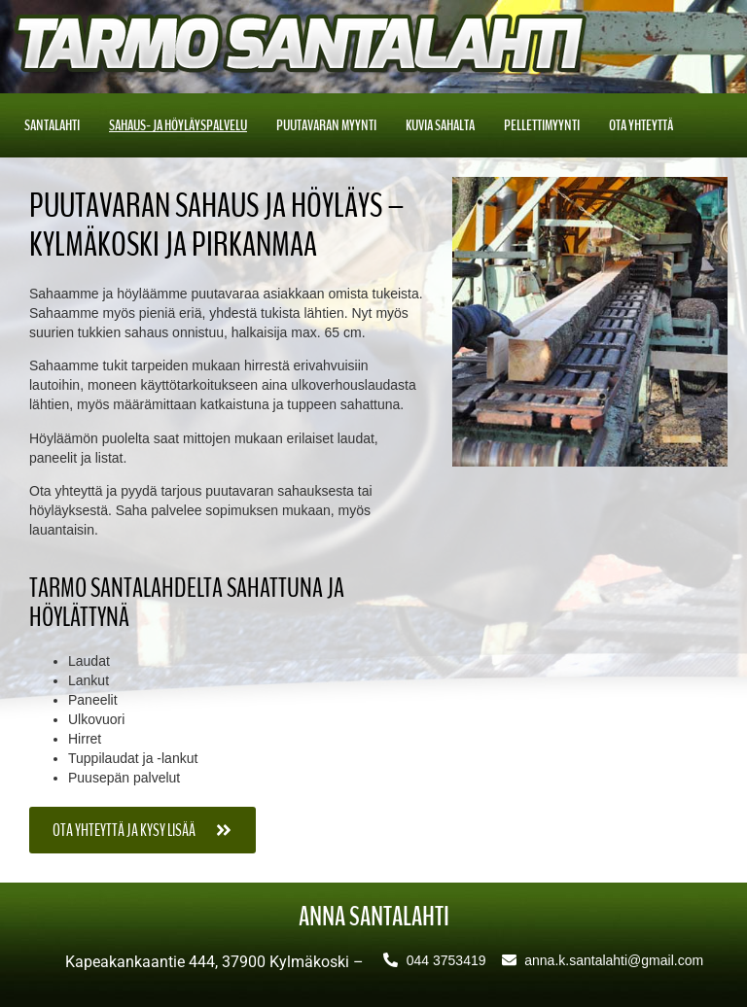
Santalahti (52, 125)
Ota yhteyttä (641, 125)
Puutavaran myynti (326, 125)
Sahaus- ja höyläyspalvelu (178, 125)
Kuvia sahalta (440, 125)
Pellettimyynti (542, 125)
